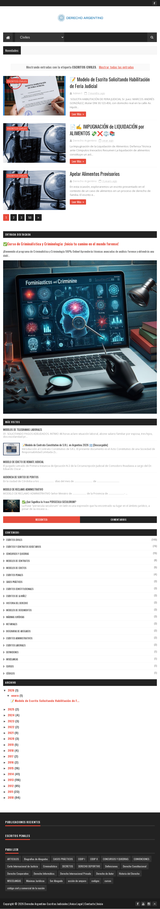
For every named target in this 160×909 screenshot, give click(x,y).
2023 (11, 721)
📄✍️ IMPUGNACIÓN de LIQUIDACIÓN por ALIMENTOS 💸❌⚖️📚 (107, 130)
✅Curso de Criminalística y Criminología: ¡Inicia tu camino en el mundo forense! (61, 243)
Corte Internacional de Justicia (22, 866)
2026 (11, 690)
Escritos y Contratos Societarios (23, 546)
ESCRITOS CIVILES (17, 81)
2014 (11, 774)
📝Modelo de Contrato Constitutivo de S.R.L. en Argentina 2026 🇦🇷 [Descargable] (65, 445)
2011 (11, 791)
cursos (10, 666)
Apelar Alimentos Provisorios (95, 173)
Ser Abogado (56, 881)
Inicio (100, 904)
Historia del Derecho (17, 603)
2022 (11, 727)
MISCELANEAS (12, 659)
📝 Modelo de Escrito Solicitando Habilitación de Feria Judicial (110, 82)
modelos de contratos (18, 561)
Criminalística (50, 866)
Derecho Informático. (44, 873)
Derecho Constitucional (134, 866)
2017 (11, 756)
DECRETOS (67, 866)
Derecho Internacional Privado (75, 873)
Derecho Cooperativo (18, 873)
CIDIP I (81, 859)
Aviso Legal (76, 904)
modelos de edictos (16, 568)
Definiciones (12, 652)
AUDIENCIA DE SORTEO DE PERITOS (21, 477)
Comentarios (118, 519)
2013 (11, 779)
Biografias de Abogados (18, 631)
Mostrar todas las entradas (116, 67)
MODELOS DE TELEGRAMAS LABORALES (22, 429)
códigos (10, 673)
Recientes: (41, 519)
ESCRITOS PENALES (14, 575)
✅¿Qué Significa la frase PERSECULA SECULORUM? (49, 502)
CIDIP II (94, 859)
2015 (11, 768)
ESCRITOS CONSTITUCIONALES (19, 589)
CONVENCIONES (141, 859)
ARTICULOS (13, 859)
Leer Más (76, 114)
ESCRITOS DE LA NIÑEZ (16, 596)
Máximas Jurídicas (15, 617)
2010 (11, 797)
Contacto (90, 904)
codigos (95, 881)
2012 (11, 786)
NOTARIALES (11, 624)
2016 (11, 762)
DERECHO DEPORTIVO (89, 866)
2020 (11, 738)
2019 (11, 744)
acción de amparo (77, 881)
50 (29, 217)
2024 (11, 715)
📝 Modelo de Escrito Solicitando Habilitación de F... (44, 700)
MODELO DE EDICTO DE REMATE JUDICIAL (23, 462)
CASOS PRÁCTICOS (14, 582)
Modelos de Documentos (18, 610)
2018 (11, 750)
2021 (11, 732)
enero (15, 695)
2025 (11, 709)
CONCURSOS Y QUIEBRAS (17, 553)
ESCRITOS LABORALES (15, 645)
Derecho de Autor (105, 873)
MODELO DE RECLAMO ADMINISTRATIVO (23, 489)
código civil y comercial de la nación (26, 888)
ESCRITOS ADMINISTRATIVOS (19, 638)
